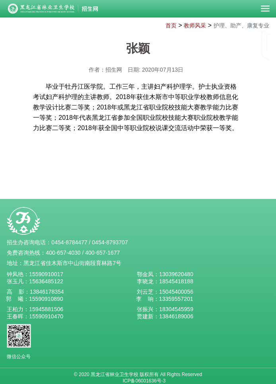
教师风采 (195, 25)
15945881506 (46, 309)
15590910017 (46, 274)
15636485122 (46, 281)
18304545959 (176, 309)
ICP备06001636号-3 (143, 381)
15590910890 (46, 299)
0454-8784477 (69, 242)
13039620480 (176, 274)
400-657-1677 (102, 253)
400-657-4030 (63, 253)
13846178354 (47, 291)
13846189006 (176, 316)
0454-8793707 (110, 242)
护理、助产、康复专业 (241, 25)
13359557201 (176, 299)
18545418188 (176, 281)
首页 (171, 25)
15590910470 (46, 316)
